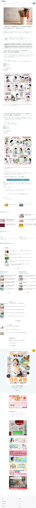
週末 (13, 415)
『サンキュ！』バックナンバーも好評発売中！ (18, 179)
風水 (10, 414)
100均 (24, 3)
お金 (11, 3)
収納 (17, 3)
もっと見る (18, 268)
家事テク (14, 3)
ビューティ (20, 3)
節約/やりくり (13, 414)
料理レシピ (30, 3)
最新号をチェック (18, 390)
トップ (2, 3)
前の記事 (5, 202)
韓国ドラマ (18, 414)
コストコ (10, 415)
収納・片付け (9, 501)
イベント (16, 415)
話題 (33, 3)
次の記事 (30, 202)
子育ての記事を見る (18, 320)
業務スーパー (22, 414)
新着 (4, 3)
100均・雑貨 (9, 503)
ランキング (8, 3)
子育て (6, 5)
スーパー (27, 3)
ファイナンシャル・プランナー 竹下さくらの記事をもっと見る (18, 193)
